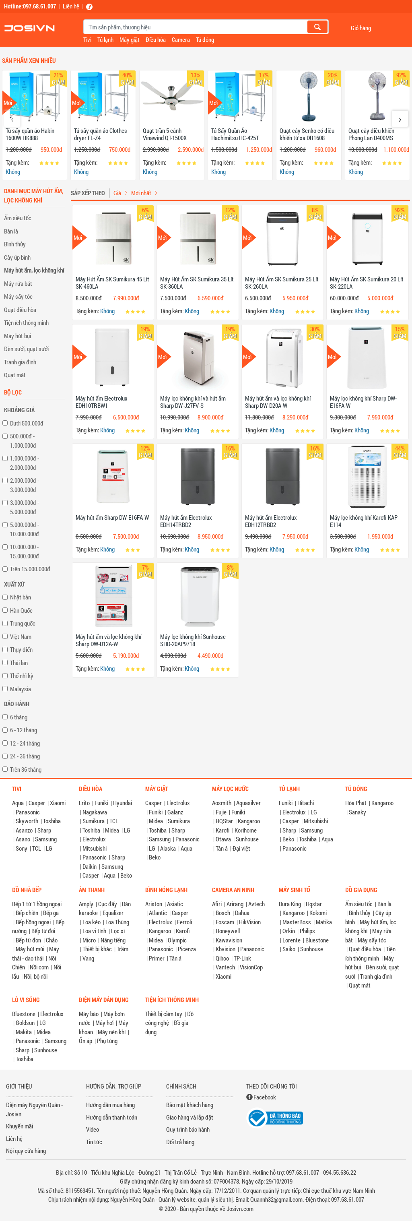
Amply (86, 904)
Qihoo (222, 958)
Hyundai (122, 803)
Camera (181, 39)
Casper (37, 803)
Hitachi (305, 803)
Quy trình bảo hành (188, 1129)
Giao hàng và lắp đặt (189, 1117)
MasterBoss (296, 922)
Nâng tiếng (113, 940)
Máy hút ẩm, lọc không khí (34, 270)
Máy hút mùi (30, 949)
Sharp (44, 830)
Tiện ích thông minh (26, 322)
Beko (126, 875)
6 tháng (18, 717)
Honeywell (228, 931)
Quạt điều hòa (20, 310)
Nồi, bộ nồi (35, 976)
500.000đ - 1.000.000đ (23, 440)
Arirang (235, 904)
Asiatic (175, 904)
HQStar (224, 821)
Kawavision (229, 940)
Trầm (122, 949)
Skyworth (27, 821)
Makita (24, 1032)
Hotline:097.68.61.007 (30, 6)
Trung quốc (22, 623)
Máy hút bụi (17, 336)
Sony (21, 848)
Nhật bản (20, 597)
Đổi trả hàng (180, 1142)
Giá (117, 193)
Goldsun (25, 1023)
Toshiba (52, 821)
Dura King (290, 904)
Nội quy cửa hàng (26, 1151)
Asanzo (24, 830)
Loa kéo (91, 922)
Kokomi (318, 913)
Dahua (242, 913)
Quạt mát (15, 375)
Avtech (256, 904)
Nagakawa (94, 812)
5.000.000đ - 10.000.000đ (24, 529)
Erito (84, 803)
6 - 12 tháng (23, 730)
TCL (36, 848)
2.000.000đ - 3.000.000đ (24, 485)
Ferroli (184, 922)
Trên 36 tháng (25, 769)
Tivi (87, 39)
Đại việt (241, 848)
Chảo (52, 940)
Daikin (89, 866)
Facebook (264, 1097)
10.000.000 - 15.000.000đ (24, 551)
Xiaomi (58, 803)
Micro (89, 940)
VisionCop (251, 967)
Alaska (168, 848)
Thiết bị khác (97, 949)
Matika (324, 922)
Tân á (222, 848)
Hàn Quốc (21, 610)
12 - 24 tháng (25, 743)
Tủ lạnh (105, 39)
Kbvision (225, 949)
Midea (112, 830)
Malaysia (20, 689)
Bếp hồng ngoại (33, 922)
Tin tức (94, 1142)
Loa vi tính (94, 931)
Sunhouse (247, 839)
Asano (23, 839)
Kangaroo (249, 821)
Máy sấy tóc (18, 296)
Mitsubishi (94, 848)
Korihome (246, 830)
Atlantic (158, 913)
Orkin (288, 931)
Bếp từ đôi (43, 931)
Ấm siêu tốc (17, 218)
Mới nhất (141, 193)
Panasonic (28, 812)
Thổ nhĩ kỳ (21, 675)
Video (92, 1129)
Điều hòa (156, 39)
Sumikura (93, 821)
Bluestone (317, 940)
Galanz (175, 812)
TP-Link (242, 958)
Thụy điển (21, 649)
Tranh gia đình (20, 362)
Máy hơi (104, 1023)
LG (49, 848)
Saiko (288, 949)
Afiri (217, 904)
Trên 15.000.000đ (30, 569)
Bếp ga (51, 913)
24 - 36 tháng (25, 756)
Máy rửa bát (18, 283)
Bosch (223, 913)
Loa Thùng (117, 922)
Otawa (223, 839)
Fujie (221, 812)
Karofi (223, 830)
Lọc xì (118, 931)
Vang (88, 958)
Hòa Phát (356, 803)
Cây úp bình (17, 257)
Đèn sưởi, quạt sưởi (26, 349)
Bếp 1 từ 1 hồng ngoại (37, 904)
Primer (157, 958)
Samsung (46, 839)
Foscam (225, 922)
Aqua (18, 803)
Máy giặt (129, 39)
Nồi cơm (39, 967)
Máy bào (89, 1014)
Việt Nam (20, 636)
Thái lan (19, 663)
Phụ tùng (107, 1041)
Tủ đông (205, 39)
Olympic (177, 940)
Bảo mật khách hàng (189, 1105)
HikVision (250, 922)
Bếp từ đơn (28, 940)
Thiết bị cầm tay (163, 1014)
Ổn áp (85, 1041)
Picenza (187, 949)
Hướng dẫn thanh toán (111, 1117)
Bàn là (11, 231)
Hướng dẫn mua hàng (110, 1105)
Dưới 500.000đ (26, 423)
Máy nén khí (112, 1032)
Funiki (101, 803)
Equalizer (113, 913)
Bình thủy (15, 244)
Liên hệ (71, 6)
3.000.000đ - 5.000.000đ (24, 507)
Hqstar (314, 904)
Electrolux (94, 839)
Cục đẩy (107, 904)
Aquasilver (248, 803)
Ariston (153, 904)
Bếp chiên (27, 913)
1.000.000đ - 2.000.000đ (24, 462)
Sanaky (357, 812)
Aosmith (221, 803)
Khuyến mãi (19, 1126)
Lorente (291, 940)
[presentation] (12, 119)
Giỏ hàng (361, 27)
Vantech (225, 967)
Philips (307, 931)
